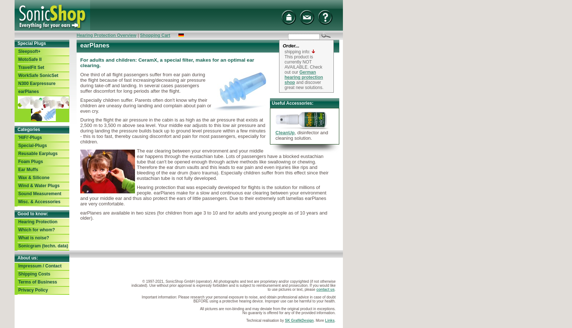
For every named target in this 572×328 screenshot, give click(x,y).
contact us (325, 290)
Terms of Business (37, 282)
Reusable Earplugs (38, 153)
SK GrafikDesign (299, 321)
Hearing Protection (37, 221)
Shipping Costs (34, 274)
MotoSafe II (30, 59)
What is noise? (33, 237)
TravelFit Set (31, 67)
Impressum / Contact (40, 266)
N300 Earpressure (36, 83)
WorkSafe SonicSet (38, 75)
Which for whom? (36, 229)
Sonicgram (43, 245)
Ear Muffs (28, 169)
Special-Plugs (32, 145)
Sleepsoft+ (29, 51)
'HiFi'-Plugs (30, 137)
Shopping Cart (155, 35)
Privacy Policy (33, 290)
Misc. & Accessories (39, 201)
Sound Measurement (39, 193)
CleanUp (285, 132)
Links (330, 321)
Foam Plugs (30, 161)
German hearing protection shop (304, 77)
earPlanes (28, 91)
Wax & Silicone (34, 177)
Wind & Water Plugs (38, 185)
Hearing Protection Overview (106, 35)
